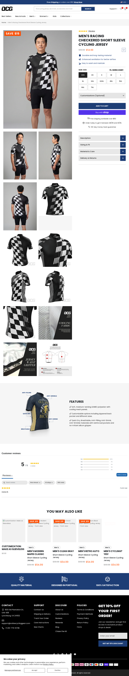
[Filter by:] (49, 483)
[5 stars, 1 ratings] (87, 31)
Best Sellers (6, 16)
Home (4, 22)
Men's (32, 16)
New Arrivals (20, 16)
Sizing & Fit (85, 144)
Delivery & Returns (88, 158)
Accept (34, 670)
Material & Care (87, 151)
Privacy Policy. (48, 664)
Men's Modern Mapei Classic (35, 553)
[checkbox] (61, 483)
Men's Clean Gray (63, 551)
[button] (96, 459)
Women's (44, 16)
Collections (65, 16)
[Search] (15, 483)
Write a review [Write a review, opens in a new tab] (121, 475)
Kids (54, 16)
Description (85, 138)
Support (114, 9)
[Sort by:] (35, 483)
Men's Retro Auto (88, 551)
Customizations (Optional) (103, 95)
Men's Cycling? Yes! (113, 553)
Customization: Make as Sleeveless (13, 548)
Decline (57, 670)
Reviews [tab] (7, 475)
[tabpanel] (64, 489)
